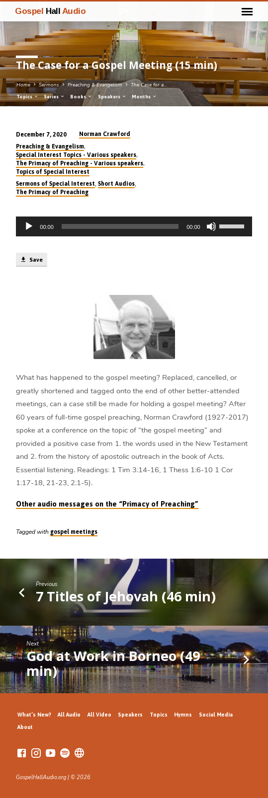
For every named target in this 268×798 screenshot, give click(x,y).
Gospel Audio (50, 11)
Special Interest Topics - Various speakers (76, 154)
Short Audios (116, 183)
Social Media (216, 715)
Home (23, 84)
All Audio (69, 715)
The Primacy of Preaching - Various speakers (79, 163)
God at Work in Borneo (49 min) (113, 663)
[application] (134, 226)
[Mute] (211, 226)
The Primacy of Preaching (52, 192)
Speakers (112, 96)
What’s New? (34, 715)
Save (31, 260)
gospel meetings (73, 531)
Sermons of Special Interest (55, 183)
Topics (27, 96)
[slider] (120, 226)
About (25, 727)
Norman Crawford (104, 134)
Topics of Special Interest (52, 171)
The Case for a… (149, 84)
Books (81, 96)
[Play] (29, 226)
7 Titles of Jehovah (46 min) (126, 596)
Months (144, 96)
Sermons (49, 84)
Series (54, 96)
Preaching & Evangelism (95, 84)
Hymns (183, 715)
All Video (99, 715)
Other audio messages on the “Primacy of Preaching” (107, 504)
